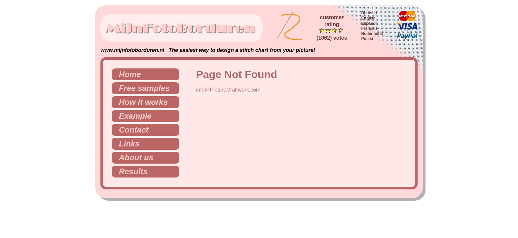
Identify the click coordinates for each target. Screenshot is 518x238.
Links (127, 143)
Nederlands (372, 33)
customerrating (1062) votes (331, 28)
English (368, 18)
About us (133, 157)
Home (127, 74)
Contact (131, 129)
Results (131, 171)
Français (369, 28)
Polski (367, 38)
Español (369, 23)
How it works (141, 102)
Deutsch (369, 13)
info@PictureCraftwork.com (228, 90)
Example (133, 115)
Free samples (141, 88)
